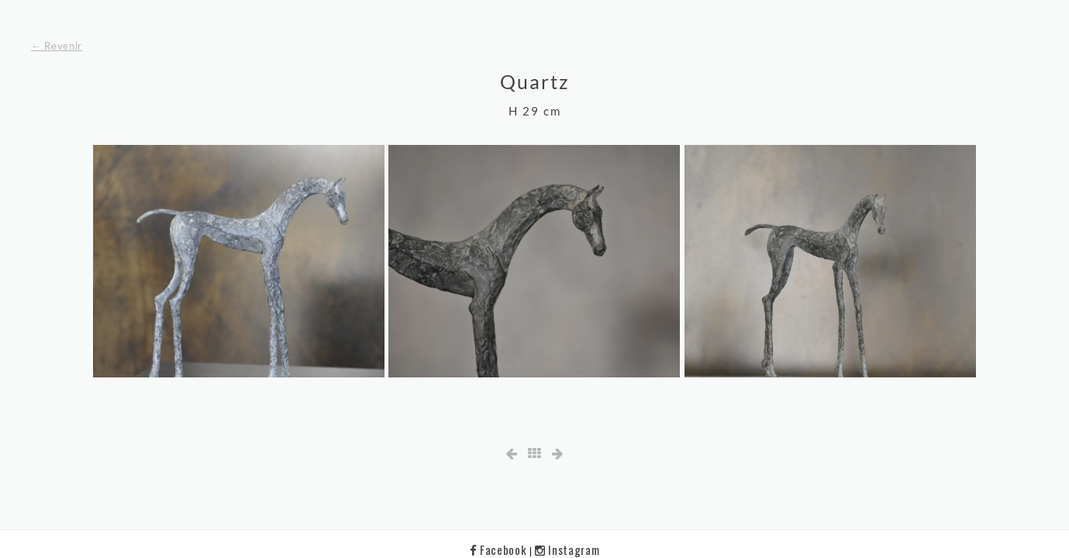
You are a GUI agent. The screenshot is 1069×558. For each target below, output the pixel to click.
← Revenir (56, 46)
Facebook (499, 549)
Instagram (567, 549)
